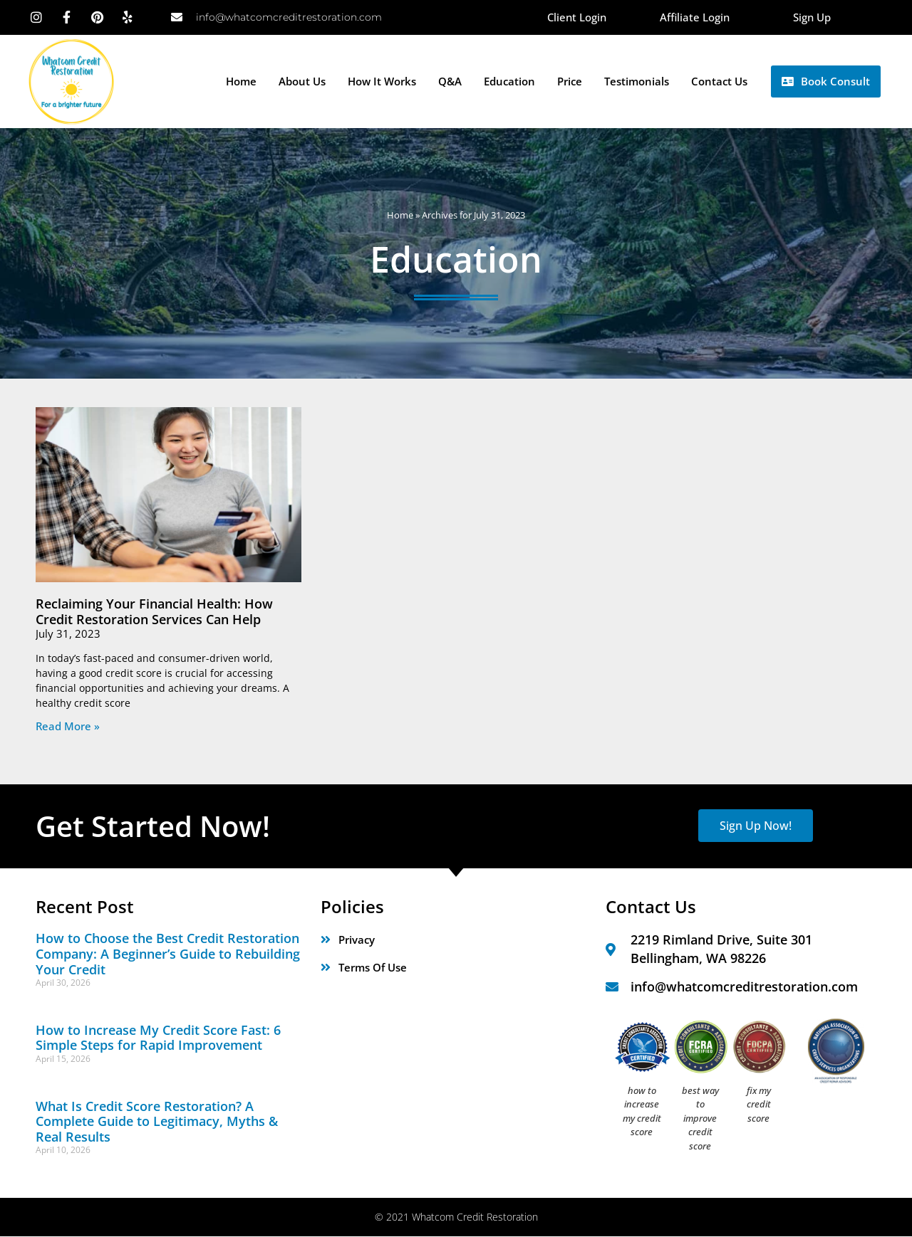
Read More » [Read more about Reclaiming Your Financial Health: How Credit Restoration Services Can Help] (68, 726)
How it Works (382, 82)
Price (569, 82)
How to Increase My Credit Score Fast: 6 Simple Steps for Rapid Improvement (158, 1037)
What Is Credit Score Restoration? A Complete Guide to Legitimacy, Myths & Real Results (157, 1121)
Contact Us (719, 82)
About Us (302, 82)
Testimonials (636, 82)
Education (509, 82)
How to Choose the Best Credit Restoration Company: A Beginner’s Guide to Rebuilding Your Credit (168, 954)
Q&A (450, 82)
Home (241, 82)
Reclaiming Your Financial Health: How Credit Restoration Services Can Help (154, 611)
